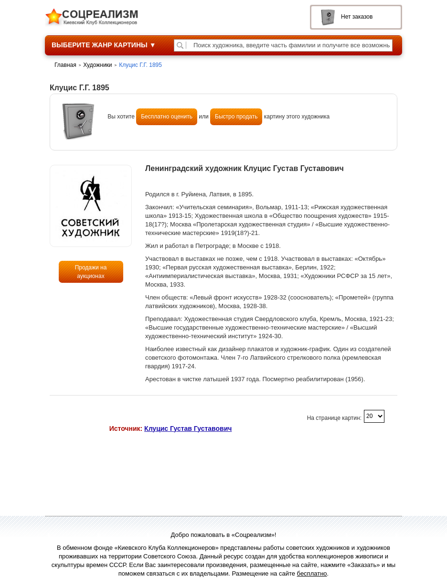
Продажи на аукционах (91, 271)
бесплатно (312, 573)
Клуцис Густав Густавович (188, 428)
